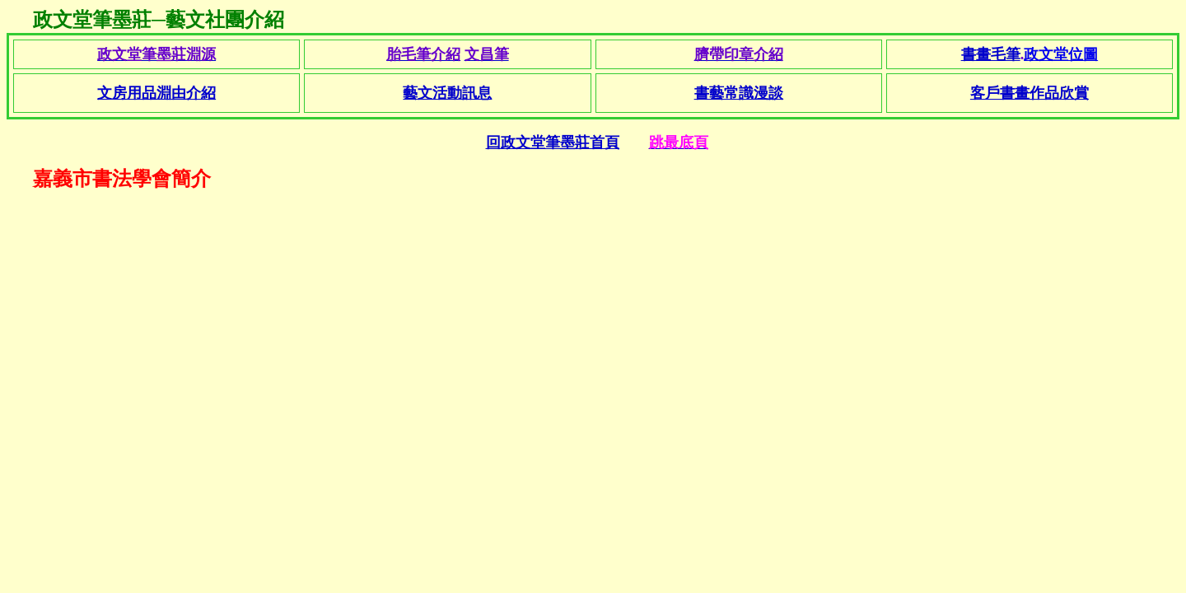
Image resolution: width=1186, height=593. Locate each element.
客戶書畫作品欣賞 (1029, 93)
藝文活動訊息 (447, 93)
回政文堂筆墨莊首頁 (552, 142)
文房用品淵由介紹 (156, 93)
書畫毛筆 (990, 54)
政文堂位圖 (1061, 54)
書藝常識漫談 (738, 93)
